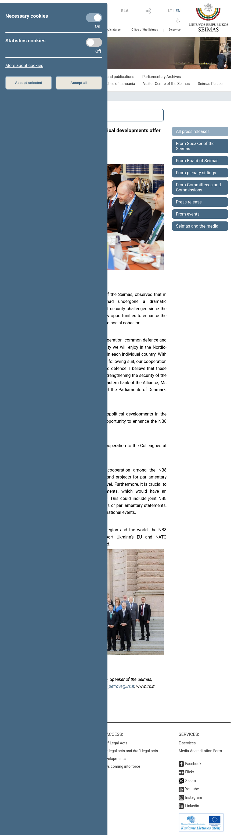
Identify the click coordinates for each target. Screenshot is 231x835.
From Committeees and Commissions (198, 187)
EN (178, 10)
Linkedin (192, 806)
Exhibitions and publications (110, 77)
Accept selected (28, 83)
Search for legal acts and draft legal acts (124, 751)
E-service (175, 29)
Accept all (78, 83)
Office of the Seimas (144, 29)
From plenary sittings (196, 172)
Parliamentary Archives (161, 77)
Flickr (189, 772)
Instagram (193, 797)
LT (170, 10)
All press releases (193, 131)
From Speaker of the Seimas (195, 146)
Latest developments (108, 758)
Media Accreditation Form (200, 751)
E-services (187, 743)
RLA (124, 10)
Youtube (192, 789)
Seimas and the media (197, 226)
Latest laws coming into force (115, 766)
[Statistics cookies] (94, 42)
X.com (190, 780)
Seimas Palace (210, 83)
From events (188, 214)
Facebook (193, 764)
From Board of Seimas (197, 160)
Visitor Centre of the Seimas (166, 83)
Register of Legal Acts (109, 743)
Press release (189, 202)
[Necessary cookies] (94, 17)
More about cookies (24, 65)
